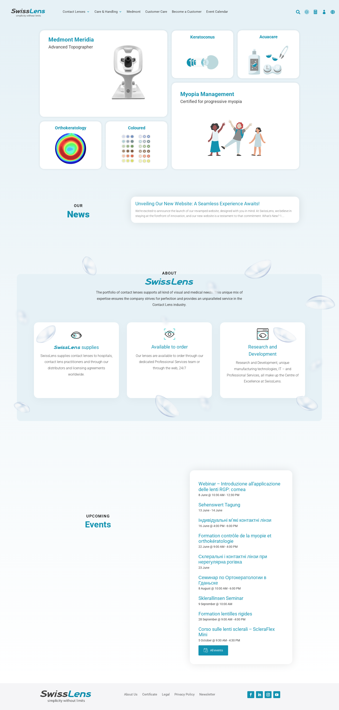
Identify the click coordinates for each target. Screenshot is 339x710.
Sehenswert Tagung (219, 505)
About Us (131, 694)
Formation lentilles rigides (225, 614)
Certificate (149, 694)
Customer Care (156, 12)
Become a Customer (186, 12)
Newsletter (207, 694)
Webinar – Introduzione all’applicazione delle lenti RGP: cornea (239, 486)
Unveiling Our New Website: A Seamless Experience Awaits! (197, 203)
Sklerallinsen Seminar (220, 598)
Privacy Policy (184, 694)
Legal (166, 694)
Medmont (134, 12)
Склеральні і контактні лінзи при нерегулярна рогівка (232, 559)
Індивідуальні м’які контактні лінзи (234, 520)
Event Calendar (217, 12)
